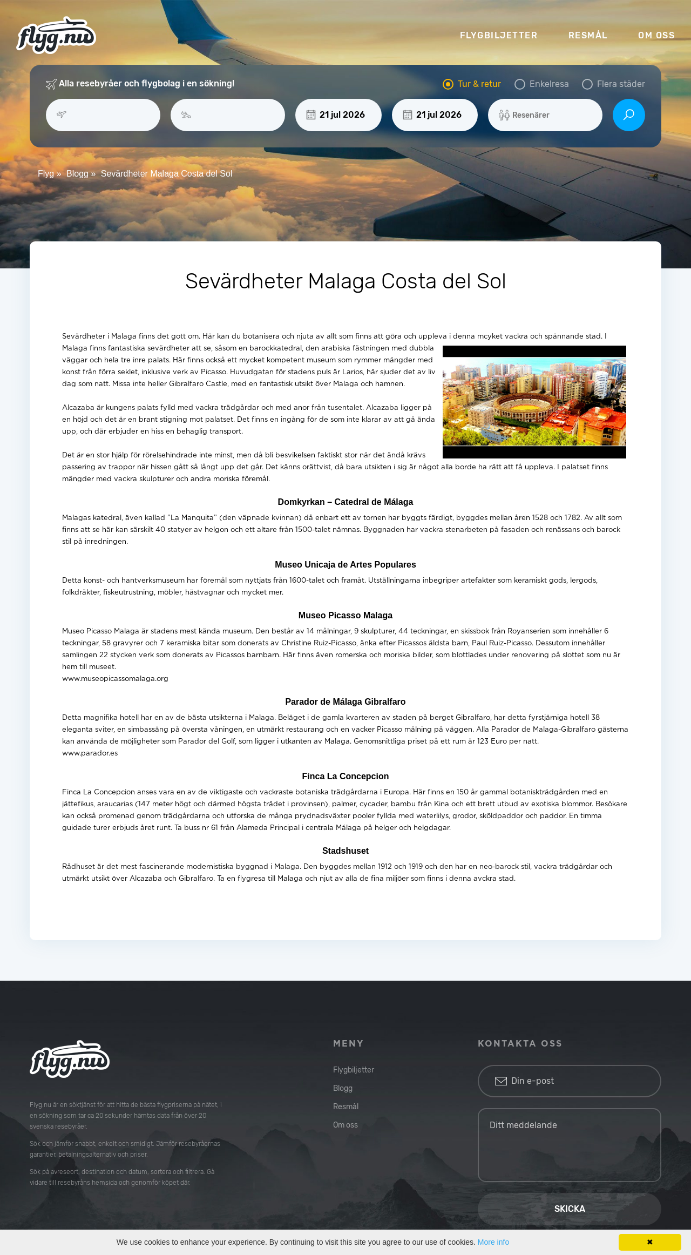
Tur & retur (479, 84)
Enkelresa (549, 84)
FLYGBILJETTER (499, 35)
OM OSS (656, 35)
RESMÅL (588, 35)
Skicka (569, 1209)
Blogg (343, 1088)
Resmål (345, 1106)
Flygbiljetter (353, 1070)
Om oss (345, 1125)
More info (493, 1242)
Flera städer (621, 84)
